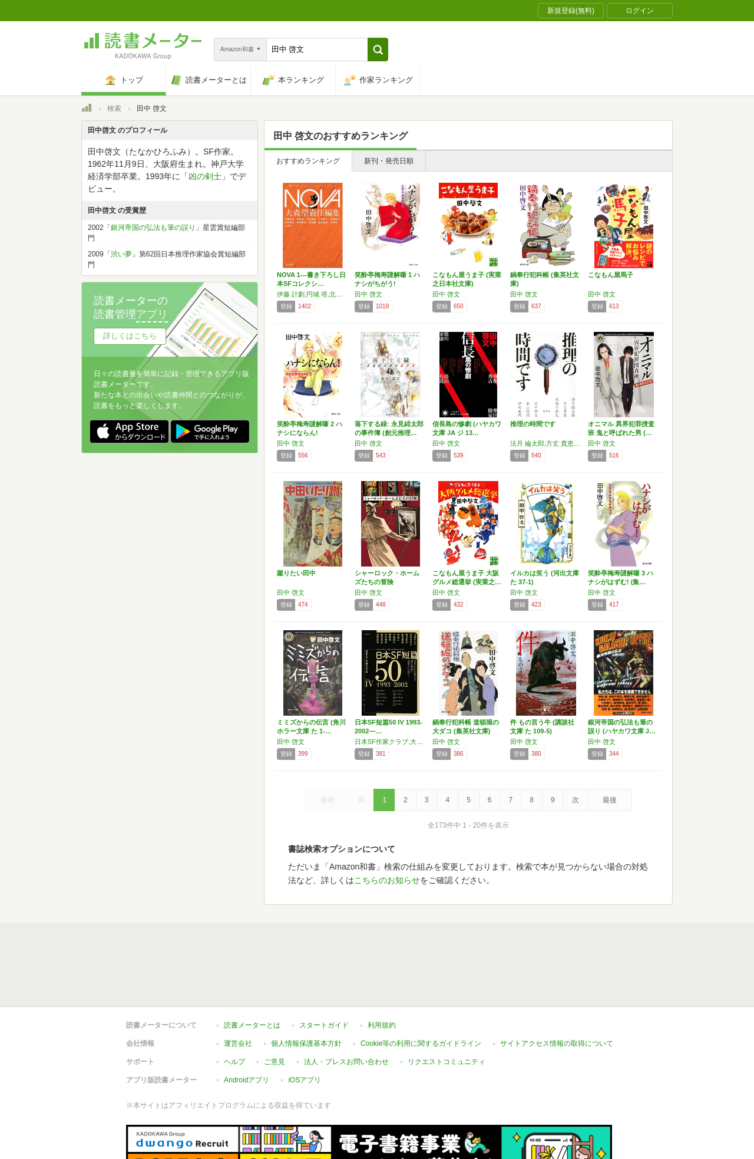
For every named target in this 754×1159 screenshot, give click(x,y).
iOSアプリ (304, 1025)
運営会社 (238, 989)
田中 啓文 (368, 294)
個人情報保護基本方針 (306, 989)
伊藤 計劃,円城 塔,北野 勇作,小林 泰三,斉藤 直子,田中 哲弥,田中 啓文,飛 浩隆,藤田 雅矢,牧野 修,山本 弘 (313, 294)
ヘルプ (234, 1007)
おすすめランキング (308, 161)
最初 (327, 800)
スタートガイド (324, 970)
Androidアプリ (246, 1025)
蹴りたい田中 (296, 573)
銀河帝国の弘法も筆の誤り (153, 227)
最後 (610, 800)
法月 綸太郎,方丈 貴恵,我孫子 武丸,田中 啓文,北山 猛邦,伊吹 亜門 (546, 443)
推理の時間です (532, 423)
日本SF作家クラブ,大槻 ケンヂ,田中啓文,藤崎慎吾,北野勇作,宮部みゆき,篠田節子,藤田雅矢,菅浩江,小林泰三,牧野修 (390, 741)
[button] (378, 49)
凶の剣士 (204, 176)
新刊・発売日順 (389, 161)
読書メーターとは (252, 970)
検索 (114, 108)
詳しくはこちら (130, 335)
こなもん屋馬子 (610, 274)
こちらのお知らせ (387, 880)
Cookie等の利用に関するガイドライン (421, 989)
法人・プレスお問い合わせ (346, 1007)
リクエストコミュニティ (446, 1007)
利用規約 (382, 970)
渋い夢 (121, 254)
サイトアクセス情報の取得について (556, 989)
